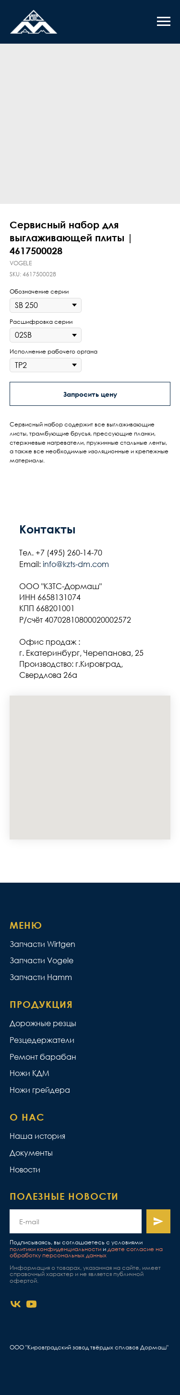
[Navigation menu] (163, 21)
